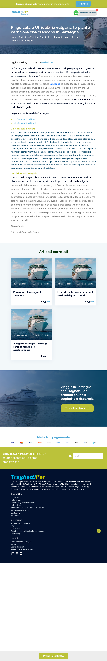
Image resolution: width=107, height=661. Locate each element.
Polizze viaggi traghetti (20, 523)
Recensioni (15, 529)
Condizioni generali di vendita (23, 503)
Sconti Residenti (17, 547)
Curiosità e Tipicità (28, 37)
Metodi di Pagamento (20, 510)
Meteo (13, 544)
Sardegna (55, 84)
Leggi (44, 301)
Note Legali (16, 500)
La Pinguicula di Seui (24, 119)
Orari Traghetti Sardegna (21, 542)
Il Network (15, 515)
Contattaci (15, 513)
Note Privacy (16, 505)
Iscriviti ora (83, 4)
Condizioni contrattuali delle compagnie (27, 531)
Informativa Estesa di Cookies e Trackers (28, 508)
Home (14, 37)
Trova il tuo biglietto (77, 408)
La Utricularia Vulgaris (24, 123)
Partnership (15, 534)
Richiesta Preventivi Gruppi (22, 549)
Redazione (47, 62)
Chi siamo (15, 497)
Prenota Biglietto (53, 656)
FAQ (12, 526)
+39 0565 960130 (76, 482)
